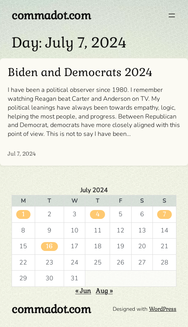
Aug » (104, 291)
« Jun (83, 291)
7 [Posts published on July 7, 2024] (164, 214)
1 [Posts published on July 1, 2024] (23, 214)
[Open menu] (171, 15)
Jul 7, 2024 (22, 153)
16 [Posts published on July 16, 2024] (49, 246)
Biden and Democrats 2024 (80, 72)
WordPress (162, 308)
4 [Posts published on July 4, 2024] (98, 214)
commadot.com (51, 15)
